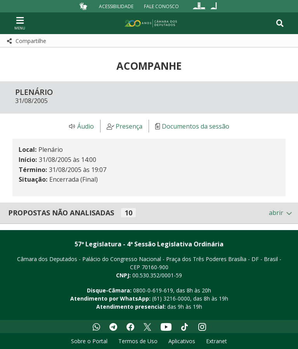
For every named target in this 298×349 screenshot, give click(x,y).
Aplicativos (181, 341)
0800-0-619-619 (153, 290)
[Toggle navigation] (280, 23)
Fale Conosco (161, 6)
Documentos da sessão (195, 126)
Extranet (216, 341)
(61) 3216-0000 (171, 298)
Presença (129, 126)
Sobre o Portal (89, 341)
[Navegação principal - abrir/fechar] (19, 23)
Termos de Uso (138, 341)
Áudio (85, 126)
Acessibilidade (116, 6)
